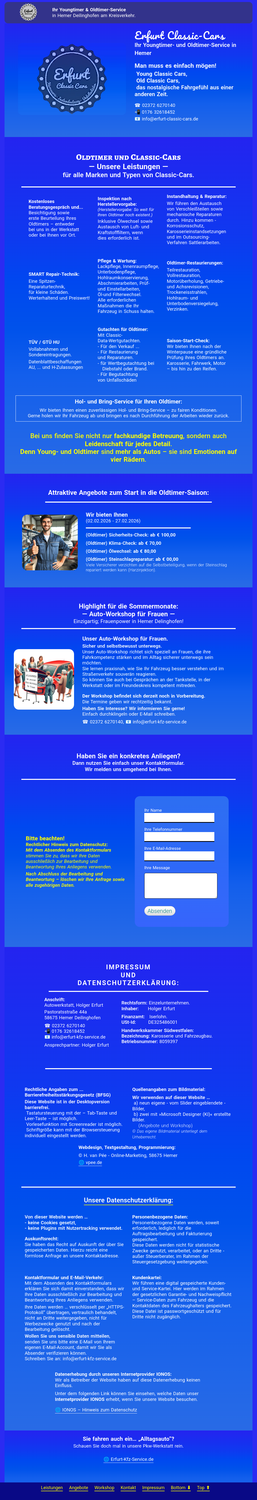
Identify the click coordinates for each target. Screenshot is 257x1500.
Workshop (104, 1487)
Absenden (160, 911)
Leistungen (52, 1487)
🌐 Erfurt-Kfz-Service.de (128, 1459)
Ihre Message (157, 867)
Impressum (153, 1487)
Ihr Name (153, 810)
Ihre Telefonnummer (163, 829)
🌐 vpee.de (90, 1162)
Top (203, 1487)
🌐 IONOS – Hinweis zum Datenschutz (96, 1410)
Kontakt (128, 1487)
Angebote (78, 1487)
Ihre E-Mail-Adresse (162, 848)
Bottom (181, 1487)
